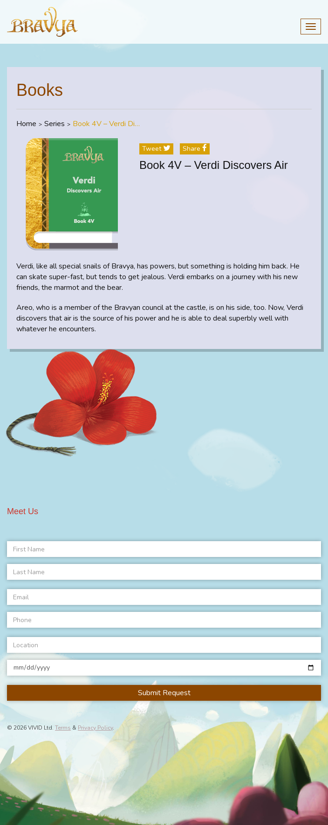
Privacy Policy (95, 727)
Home (26, 124)
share (195, 148)
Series (54, 124)
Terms (63, 727)
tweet (156, 148)
